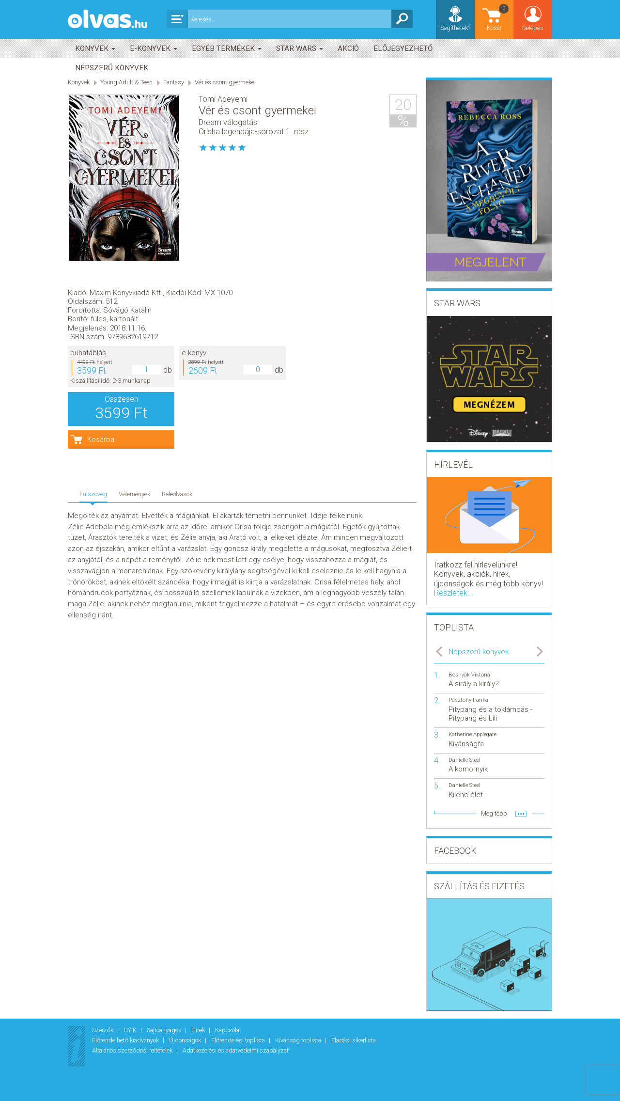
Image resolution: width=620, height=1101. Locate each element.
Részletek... (453, 593)
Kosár (498, 17)
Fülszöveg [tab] (93, 348)
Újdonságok (185, 1040)
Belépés (532, 27)
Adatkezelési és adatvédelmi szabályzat (236, 1050)
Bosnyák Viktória (469, 675)
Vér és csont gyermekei (225, 82)
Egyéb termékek (227, 48)
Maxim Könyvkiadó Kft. (257, 164)
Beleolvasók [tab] (177, 348)
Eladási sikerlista (353, 1040)
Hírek (198, 1030)
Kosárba (231, 312)
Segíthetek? (455, 27)
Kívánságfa (466, 743)
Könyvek (95, 48)
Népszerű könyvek (111, 67)
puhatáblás (219, 225)
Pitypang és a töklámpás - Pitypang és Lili (490, 714)
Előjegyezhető (403, 48)
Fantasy (173, 82)
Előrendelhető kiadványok (126, 1040)
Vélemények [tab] (134, 348)
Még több (494, 813)
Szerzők (103, 1030)
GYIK (131, 1030)
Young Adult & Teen (126, 82)
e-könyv (324, 225)
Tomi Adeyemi (223, 99)
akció (348, 48)
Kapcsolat (228, 1030)
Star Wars (299, 48)
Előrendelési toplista (238, 1040)
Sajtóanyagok (165, 1030)
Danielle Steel (464, 760)
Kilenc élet (466, 794)
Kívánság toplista (299, 1040)
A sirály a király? (474, 683)
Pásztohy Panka (468, 700)
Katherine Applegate (472, 734)
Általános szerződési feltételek (133, 1050)
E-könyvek (153, 48)
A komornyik (468, 769)
